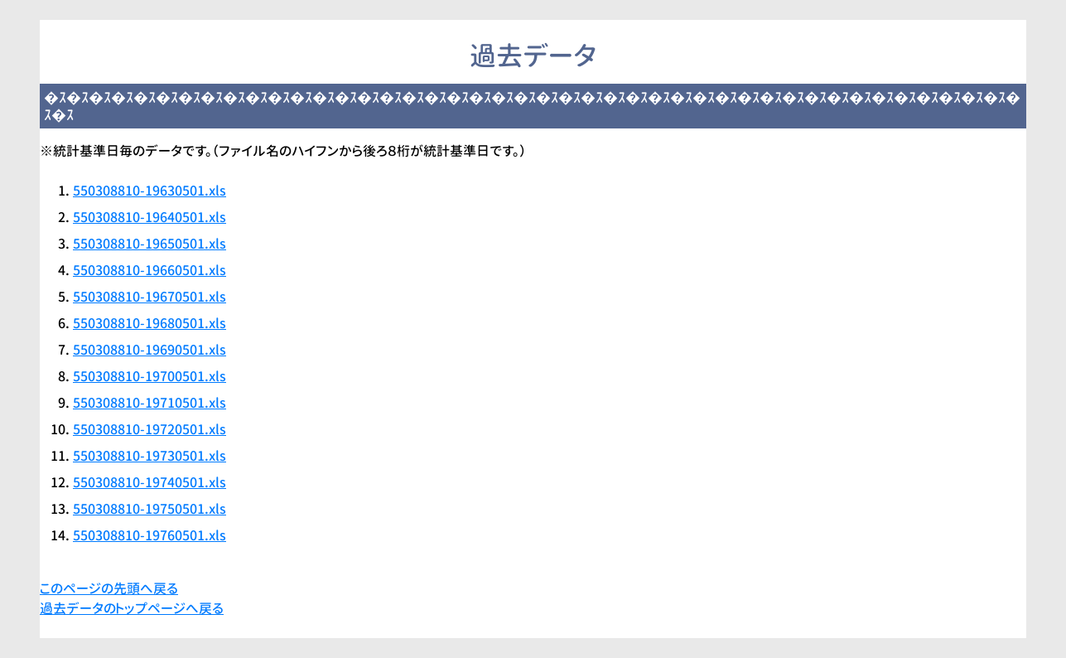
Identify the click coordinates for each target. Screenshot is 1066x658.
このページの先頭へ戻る (109, 588)
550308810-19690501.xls (149, 350)
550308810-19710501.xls (149, 403)
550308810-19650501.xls (149, 244)
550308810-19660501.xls (149, 270)
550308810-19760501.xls (149, 535)
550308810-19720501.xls (149, 429)
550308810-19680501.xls (149, 323)
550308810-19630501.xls (149, 190)
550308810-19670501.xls (149, 297)
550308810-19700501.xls (149, 376)
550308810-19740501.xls (149, 482)
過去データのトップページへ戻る (132, 608)
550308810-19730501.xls (149, 456)
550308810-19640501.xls (149, 217)
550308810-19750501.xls (149, 509)
